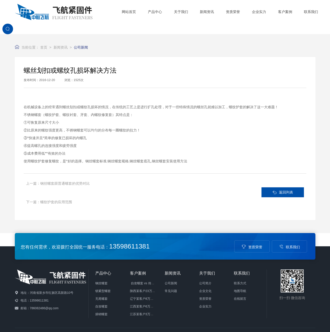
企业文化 (205, 262)
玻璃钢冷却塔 (90, 304)
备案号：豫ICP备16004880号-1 (166, 311)
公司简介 (205, 254)
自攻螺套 (101, 277)
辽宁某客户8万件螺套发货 (148, 269)
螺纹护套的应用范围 (160, 172)
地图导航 (240, 262)
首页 (43, 36)
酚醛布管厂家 (111, 304)
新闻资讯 (179, 11)
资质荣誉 (205, 11)
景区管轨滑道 (54, 304)
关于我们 (153, 11)
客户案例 (257, 11)
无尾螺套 (101, 269)
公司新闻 (81, 36)
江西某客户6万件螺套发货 (148, 277)
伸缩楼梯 (36, 304)
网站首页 (101, 11)
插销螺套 (101, 285)
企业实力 (231, 11)
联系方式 (240, 254)
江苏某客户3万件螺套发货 (148, 285)
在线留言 (240, 269)
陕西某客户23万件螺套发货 (149, 262)
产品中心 (127, 11)
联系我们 (284, 11)
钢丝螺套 (101, 254)
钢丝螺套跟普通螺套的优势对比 (65, 172)
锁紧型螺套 (103, 262)
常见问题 (171, 262)
